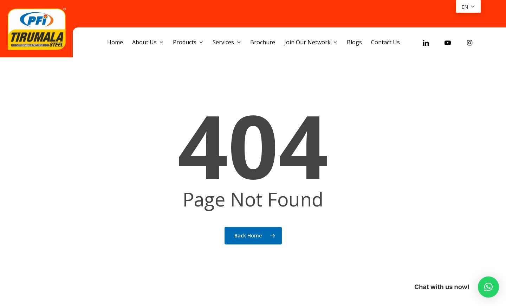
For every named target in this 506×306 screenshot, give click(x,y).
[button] (488, 287)
